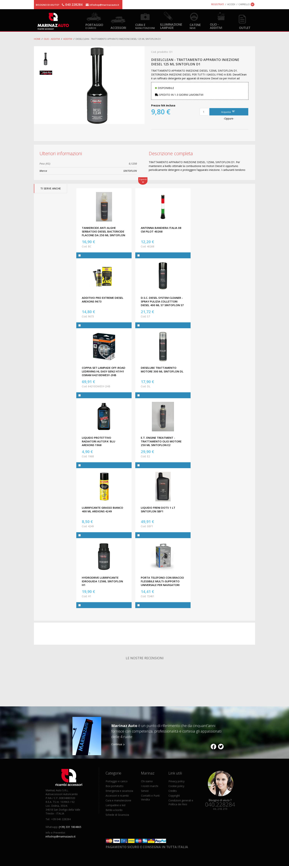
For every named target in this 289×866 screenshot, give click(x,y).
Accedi (231, 4)
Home (37, 39)
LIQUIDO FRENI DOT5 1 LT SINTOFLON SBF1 (158, 509)
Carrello (244, 4)
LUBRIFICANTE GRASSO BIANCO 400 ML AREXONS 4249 (102, 509)
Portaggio (94, 26)
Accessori (118, 28)
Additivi (67, 39)
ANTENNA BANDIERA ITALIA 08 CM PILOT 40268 (161, 229)
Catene (195, 26)
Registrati (217, 4)
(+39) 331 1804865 (70, 827)
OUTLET (244, 28)
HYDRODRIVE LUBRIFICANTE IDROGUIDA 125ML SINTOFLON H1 (102, 581)
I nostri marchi (149, 786)
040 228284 (74, 4)
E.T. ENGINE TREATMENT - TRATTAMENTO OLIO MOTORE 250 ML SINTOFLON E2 (161, 441)
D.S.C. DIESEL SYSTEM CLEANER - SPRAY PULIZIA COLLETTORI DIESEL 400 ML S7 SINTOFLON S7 (162, 301)
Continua (116, 744)
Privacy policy (176, 781)
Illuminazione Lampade (171, 25)
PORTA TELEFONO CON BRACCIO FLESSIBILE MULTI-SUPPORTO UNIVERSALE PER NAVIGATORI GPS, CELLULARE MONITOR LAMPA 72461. (162, 585)
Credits (172, 791)
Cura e (145, 26)
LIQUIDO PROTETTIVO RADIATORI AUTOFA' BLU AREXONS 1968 (98, 441)
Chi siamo (147, 781)
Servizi (145, 791)
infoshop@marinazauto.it (104, 4)
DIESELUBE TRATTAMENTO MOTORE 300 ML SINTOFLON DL (162, 369)
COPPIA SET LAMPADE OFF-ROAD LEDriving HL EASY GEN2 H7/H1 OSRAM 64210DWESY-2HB (103, 371)
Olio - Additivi (216, 25)
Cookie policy (176, 786)
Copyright (174, 795)
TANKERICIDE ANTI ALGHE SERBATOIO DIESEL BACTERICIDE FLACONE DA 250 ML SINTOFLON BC (103, 233)
